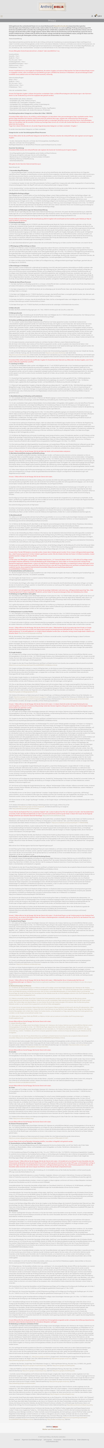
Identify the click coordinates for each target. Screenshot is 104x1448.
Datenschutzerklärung (69, 1439)
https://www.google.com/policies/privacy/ (34, 1365)
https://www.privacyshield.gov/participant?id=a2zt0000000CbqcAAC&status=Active (40, 1038)
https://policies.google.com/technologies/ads (28, 699)
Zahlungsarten (48, 1439)
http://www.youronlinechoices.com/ (19, 355)
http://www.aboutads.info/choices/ (56, 353)
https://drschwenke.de (60, 26)
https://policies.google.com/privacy (61, 1358)
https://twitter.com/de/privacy (55, 1419)
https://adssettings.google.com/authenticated (75, 699)
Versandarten (57, 1439)
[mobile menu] (1, 16)
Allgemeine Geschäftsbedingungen (32, 1439)
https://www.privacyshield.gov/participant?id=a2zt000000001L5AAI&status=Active (33, 665)
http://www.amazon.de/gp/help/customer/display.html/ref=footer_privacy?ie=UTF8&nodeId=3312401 (38, 1138)
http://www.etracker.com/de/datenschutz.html (22, 1082)
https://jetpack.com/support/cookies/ (37, 1047)
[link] (52, 1427)
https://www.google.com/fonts (41, 1356)
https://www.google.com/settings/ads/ (63, 1365)
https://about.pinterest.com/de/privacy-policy (80, 1405)
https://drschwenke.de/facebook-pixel (54, 815)
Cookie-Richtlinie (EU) (52, 1441)
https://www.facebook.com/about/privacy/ (28, 964)
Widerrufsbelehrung (83, 1439)
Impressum (17, 1439)
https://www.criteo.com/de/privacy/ (23, 1118)
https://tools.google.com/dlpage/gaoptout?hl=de (23, 692)
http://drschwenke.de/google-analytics (30, 633)
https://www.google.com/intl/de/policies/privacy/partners (30, 697)
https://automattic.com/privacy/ (78, 1045)
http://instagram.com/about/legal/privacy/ (62, 1394)
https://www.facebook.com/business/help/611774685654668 (70, 822)
